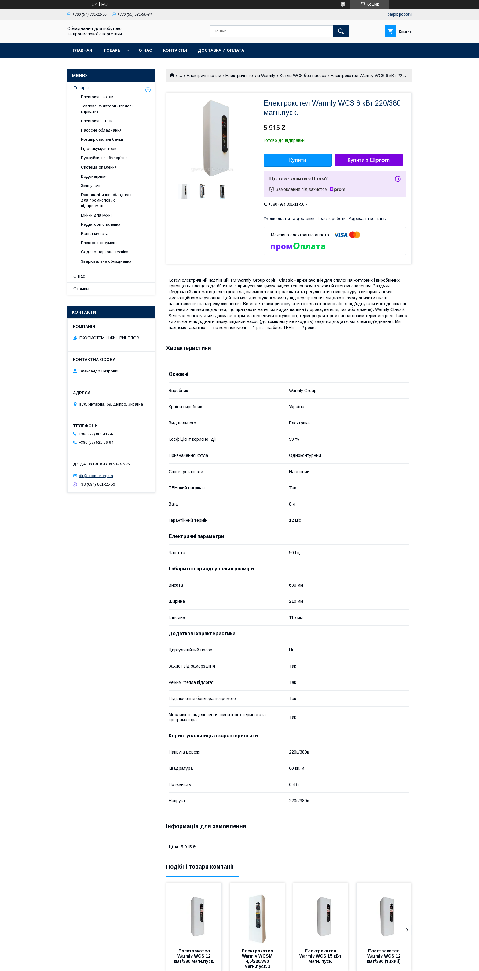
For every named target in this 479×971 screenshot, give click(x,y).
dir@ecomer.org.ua (96, 475)
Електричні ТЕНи (96, 121)
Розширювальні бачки (102, 139)
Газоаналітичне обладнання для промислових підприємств (108, 200)
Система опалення (99, 167)
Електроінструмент (99, 242)
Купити (297, 160)
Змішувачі (90, 185)
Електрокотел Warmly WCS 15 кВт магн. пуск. (321, 956)
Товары (112, 50)
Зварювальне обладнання (106, 261)
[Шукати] (341, 31)
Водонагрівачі (94, 176)
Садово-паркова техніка (104, 252)
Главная (82, 50)
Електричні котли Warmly (250, 75)
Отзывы (81, 288)
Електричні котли (204, 75)
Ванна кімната (94, 233)
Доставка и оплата (221, 50)
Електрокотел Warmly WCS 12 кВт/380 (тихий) (384, 956)
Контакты (175, 50)
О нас (145, 50)
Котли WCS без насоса (303, 75)
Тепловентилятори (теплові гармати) (107, 109)
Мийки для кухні (96, 215)
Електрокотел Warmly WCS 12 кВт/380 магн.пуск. (194, 956)
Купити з (368, 160)
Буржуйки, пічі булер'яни (104, 157)
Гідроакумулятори (98, 148)
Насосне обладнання (101, 130)
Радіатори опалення (100, 224)
